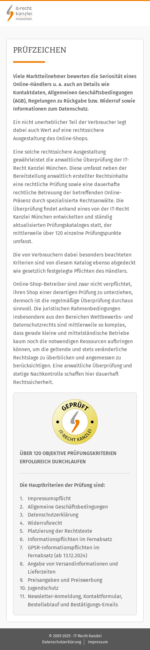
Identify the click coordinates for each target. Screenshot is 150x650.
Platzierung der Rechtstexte (60, 531)
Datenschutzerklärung (53, 515)
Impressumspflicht (49, 498)
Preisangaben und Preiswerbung (65, 580)
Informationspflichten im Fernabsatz (70, 539)
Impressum (98, 642)
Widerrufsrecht (45, 523)
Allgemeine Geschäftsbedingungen (68, 507)
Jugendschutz (43, 588)
